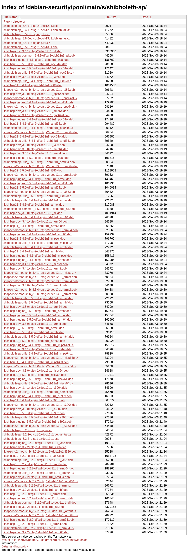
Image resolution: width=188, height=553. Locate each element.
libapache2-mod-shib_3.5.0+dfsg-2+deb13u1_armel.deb (40, 289)
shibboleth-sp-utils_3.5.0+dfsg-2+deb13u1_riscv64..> (38, 383)
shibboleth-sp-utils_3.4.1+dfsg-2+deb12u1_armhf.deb (38, 247)
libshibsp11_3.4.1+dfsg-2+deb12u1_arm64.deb (34, 225)
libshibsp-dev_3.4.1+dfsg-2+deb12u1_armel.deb (34, 153)
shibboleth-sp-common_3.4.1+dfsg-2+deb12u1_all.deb (39, 55)
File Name (10, 17)
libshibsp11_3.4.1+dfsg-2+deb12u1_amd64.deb (34, 123)
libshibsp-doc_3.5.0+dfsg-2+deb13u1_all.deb (32, 213)
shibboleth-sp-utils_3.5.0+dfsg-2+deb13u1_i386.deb (37, 196)
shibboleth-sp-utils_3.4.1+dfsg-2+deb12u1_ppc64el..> (38, 127)
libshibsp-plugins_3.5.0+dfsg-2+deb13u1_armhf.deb (37, 310)
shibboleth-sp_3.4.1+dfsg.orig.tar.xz (26, 42)
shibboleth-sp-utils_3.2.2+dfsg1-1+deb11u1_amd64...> (39, 472)
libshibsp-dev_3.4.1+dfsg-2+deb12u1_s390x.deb (35, 387)
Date (145, 17)
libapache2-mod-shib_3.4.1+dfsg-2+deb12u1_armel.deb (40, 174)
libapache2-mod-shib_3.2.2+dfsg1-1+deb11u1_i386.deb (40, 451)
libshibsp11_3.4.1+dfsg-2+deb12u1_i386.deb (32, 85)
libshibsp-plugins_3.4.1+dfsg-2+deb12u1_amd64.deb (38, 102)
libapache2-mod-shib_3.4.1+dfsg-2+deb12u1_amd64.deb (40, 132)
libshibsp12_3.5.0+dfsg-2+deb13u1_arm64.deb (34, 340)
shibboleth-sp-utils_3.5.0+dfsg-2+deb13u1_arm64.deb (38, 336)
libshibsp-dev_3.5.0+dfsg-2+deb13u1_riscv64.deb (35, 370)
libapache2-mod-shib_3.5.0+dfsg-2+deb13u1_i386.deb (39, 191)
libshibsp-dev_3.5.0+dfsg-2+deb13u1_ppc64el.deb (36, 93)
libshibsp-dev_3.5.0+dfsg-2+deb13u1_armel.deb (34, 323)
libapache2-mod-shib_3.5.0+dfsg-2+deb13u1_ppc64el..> (40, 98)
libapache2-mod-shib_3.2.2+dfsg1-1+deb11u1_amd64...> (40, 481)
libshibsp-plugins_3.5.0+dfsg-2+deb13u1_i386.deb (36, 157)
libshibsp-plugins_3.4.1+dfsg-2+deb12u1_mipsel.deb (37, 255)
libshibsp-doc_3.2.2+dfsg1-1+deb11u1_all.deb (33, 506)
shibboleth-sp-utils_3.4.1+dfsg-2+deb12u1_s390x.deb (38, 391)
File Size (110, 17)
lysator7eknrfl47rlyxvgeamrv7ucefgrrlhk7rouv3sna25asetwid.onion (44, 539)
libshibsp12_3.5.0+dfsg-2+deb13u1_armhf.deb (33, 332)
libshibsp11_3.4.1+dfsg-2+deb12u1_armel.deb (33, 204)
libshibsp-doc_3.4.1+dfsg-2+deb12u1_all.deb (32, 51)
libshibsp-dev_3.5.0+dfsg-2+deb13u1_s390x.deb (35, 409)
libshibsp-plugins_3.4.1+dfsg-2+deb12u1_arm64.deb (37, 234)
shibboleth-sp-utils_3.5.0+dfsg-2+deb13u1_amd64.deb (39, 162)
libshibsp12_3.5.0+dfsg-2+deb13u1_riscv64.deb (34, 374)
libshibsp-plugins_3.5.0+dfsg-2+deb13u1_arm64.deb (37, 319)
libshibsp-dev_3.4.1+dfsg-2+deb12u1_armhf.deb (35, 268)
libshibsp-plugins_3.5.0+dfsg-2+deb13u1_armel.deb (37, 315)
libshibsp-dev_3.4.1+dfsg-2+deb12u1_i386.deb (34, 76)
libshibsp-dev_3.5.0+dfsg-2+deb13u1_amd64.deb (35, 149)
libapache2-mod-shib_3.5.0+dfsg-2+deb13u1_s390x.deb (40, 425)
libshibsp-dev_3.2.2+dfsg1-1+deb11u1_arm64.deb (36, 532)
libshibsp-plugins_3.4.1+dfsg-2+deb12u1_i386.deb (36, 59)
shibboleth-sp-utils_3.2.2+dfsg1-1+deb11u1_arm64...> (38, 528)
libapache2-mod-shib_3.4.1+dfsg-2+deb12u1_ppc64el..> (40, 106)
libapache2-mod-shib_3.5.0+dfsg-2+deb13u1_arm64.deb (40, 281)
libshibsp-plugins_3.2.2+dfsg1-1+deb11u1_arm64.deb (38, 519)
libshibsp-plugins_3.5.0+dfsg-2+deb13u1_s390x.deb (37, 421)
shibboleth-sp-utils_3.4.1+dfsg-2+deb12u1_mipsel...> (38, 242)
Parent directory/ (14, 21)
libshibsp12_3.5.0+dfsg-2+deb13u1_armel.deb (33, 328)
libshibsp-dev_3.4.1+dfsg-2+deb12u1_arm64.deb (35, 221)
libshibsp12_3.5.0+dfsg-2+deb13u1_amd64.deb (34, 187)
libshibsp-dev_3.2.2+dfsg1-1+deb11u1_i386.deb (34, 447)
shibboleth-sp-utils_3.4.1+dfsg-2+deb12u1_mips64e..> (39, 353)
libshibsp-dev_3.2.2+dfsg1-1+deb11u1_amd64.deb (36, 477)
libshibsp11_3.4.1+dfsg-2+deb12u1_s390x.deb (34, 400)
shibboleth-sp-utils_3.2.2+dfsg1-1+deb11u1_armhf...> (38, 485)
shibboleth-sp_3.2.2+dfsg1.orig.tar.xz (27, 430)
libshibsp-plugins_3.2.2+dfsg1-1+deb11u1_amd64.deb (38, 468)
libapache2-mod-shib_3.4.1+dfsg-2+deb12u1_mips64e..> (40, 357)
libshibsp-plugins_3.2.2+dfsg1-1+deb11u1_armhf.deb (38, 498)
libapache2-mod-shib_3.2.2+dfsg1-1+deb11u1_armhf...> (40, 511)
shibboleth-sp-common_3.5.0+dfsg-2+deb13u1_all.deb (39, 208)
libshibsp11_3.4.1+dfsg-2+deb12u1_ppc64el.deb (35, 136)
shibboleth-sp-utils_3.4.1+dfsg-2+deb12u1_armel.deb (38, 200)
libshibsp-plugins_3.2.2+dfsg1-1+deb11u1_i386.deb (37, 442)
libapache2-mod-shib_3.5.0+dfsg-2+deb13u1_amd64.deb (40, 166)
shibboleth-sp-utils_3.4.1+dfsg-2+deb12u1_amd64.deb (39, 140)
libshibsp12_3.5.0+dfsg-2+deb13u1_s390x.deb (34, 413)
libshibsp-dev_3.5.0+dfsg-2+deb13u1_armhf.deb (35, 285)
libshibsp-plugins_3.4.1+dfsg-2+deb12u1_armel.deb (37, 179)
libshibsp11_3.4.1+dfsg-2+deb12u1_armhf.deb (33, 251)
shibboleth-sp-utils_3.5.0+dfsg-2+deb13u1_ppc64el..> (38, 72)
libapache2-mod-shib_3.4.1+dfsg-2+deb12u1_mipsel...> (39, 272)
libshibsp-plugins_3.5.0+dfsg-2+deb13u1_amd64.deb (38, 183)
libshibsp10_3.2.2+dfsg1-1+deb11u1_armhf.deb (34, 494)
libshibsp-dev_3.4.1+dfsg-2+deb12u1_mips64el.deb (37, 349)
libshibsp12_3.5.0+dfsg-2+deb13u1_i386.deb (32, 170)
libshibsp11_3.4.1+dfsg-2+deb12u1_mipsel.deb (34, 238)
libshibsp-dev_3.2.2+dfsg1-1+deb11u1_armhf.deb (35, 489)
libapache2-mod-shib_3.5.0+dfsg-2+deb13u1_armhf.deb (40, 294)
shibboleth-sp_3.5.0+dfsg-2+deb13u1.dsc (30, 47)
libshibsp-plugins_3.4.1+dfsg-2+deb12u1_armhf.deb (37, 259)
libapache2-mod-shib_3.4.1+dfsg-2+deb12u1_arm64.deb (40, 230)
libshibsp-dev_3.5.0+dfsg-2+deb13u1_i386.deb (34, 145)
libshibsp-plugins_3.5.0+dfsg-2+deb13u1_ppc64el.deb (38, 68)
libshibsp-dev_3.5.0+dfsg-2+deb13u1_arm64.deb (35, 306)
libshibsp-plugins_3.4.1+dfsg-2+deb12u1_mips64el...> (38, 345)
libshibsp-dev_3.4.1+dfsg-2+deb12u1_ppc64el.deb (36, 115)
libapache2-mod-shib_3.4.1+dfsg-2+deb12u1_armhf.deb (40, 277)
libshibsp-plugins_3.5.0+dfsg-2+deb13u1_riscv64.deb (38, 379)
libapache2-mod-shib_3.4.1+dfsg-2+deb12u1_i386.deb (39, 89)
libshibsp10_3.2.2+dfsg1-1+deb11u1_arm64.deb (35, 523)
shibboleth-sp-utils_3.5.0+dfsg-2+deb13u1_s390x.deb (38, 417)
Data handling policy (14, 546)
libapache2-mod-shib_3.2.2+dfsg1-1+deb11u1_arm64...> (40, 515)
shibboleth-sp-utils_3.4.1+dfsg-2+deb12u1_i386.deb (37, 81)
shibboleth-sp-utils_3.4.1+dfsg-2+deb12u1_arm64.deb (38, 217)
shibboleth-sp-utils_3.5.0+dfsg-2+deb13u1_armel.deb (38, 298)
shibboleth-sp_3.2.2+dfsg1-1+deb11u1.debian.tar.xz (37, 434)
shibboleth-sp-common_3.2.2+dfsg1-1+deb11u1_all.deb (39, 502)
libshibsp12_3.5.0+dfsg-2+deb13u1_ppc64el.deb (35, 64)
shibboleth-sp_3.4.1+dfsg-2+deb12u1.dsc (30, 25)
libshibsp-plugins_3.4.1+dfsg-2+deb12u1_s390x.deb (37, 396)
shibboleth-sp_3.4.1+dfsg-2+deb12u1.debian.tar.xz (36, 30)
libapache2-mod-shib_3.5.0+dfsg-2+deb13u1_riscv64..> (39, 366)
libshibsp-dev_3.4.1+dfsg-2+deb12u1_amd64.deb (35, 111)
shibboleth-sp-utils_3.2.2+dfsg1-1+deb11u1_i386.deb (38, 460)
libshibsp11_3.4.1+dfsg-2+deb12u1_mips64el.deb (35, 362)
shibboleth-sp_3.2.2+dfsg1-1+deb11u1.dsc (31, 438)
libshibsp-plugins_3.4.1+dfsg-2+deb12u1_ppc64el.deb (38, 119)
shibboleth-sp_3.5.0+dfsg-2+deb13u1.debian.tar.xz (36, 38)
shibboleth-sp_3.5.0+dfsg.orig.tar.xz (26, 34)
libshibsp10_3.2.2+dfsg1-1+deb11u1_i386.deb (33, 455)
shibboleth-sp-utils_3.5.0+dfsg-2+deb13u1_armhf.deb (38, 302)
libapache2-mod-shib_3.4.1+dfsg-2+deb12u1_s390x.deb (40, 404)
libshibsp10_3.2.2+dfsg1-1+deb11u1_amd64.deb (35, 464)
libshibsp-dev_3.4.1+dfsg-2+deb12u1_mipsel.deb (35, 264)
